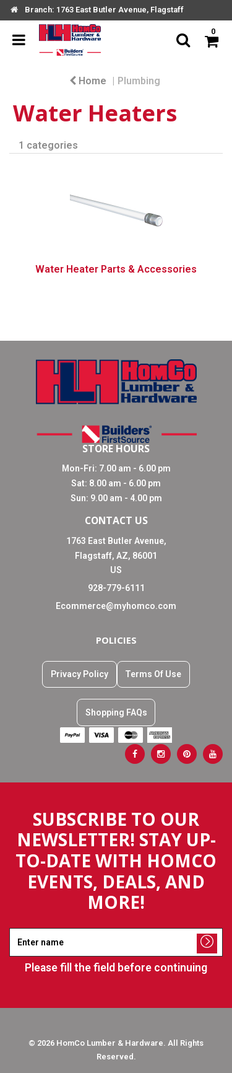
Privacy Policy (79, 674)
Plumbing (139, 81)
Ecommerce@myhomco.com (116, 606)
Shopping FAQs (116, 712)
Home (87, 81)
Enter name (119, 927)
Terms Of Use (153, 674)
